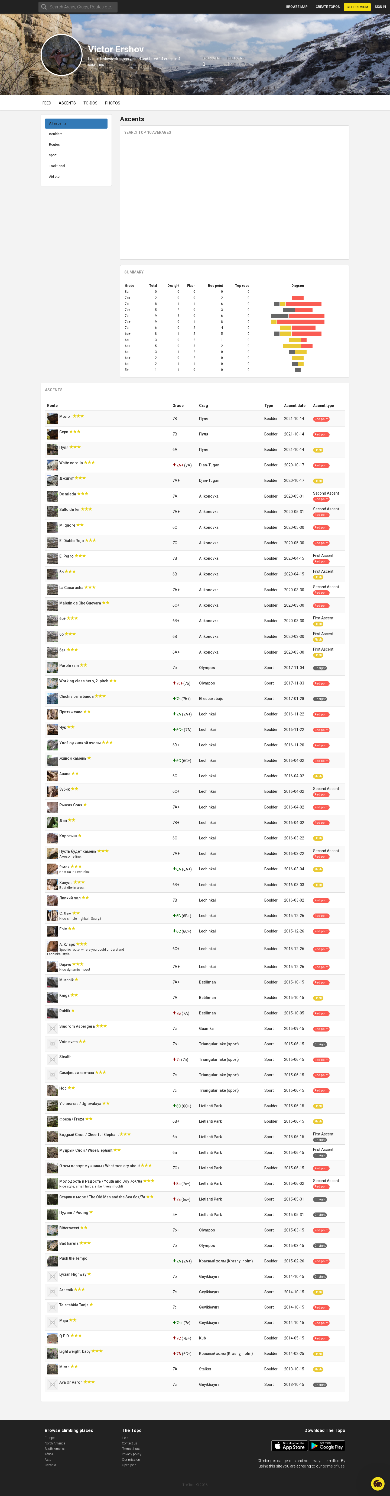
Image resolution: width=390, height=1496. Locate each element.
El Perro (66, 556)
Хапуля (66, 882)
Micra (64, 1367)
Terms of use (131, 1449)
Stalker (205, 1369)
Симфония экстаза (77, 1073)
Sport (53, 155)
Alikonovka (209, 496)
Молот (66, 416)
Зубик (65, 789)
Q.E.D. (64, 1336)
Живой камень (73, 758)
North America (55, 1443)
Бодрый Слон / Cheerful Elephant (89, 1134)
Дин (63, 820)
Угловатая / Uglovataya (80, 1104)
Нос (63, 1088)
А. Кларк (67, 944)
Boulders (56, 134)
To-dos (90, 103)
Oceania (50, 1465)
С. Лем (65, 913)
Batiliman (207, 982)
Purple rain (69, 665)
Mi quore (67, 525)
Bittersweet (69, 1228)
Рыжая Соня (71, 805)
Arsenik (66, 1290)
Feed (47, 103)
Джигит (66, 478)
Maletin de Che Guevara (80, 603)
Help (125, 1438)
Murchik (66, 980)
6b (61, 572)
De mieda (68, 494)
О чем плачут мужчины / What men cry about (100, 1166)
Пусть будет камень (78, 851)
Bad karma (69, 1243)
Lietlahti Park (210, 1106)
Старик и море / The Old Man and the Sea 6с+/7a (102, 1197)
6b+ (63, 618)
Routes (54, 145)
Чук (63, 727)
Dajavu (65, 964)
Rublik (65, 1011)
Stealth (65, 1057)
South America (55, 1449)
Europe (49, 1438)
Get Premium (357, 7)
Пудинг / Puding (74, 1212)
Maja (64, 1320)
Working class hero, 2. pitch (84, 681)
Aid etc (54, 177)
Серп (64, 432)
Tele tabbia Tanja (74, 1305)
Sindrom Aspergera (77, 1026)
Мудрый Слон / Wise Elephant (86, 1150)
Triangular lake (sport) (219, 1044)
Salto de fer (70, 509)
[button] (378, 1484)
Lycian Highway (73, 1274)
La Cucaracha (71, 587)
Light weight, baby (75, 1351)
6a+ (63, 650)
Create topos (328, 7)
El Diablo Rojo (72, 541)
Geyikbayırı (209, 1276)
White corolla (71, 463)
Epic (63, 929)
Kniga (64, 995)
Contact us (130, 1443)
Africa (49, 1454)
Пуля (203, 418)
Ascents (67, 103)
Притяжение (71, 712)
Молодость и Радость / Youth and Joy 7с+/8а (101, 1181)
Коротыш (68, 836)
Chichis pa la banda (77, 696)
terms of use (333, 1466)
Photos (112, 103)
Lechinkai (207, 714)
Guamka (206, 1028)
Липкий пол (70, 898)
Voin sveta (69, 1042)
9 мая (64, 867)
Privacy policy (131, 1454)
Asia (48, 1460)
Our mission (131, 1460)
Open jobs (129, 1465)
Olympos (207, 668)
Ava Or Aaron (71, 1382)
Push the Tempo (73, 1258)
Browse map (297, 7)
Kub (202, 1338)
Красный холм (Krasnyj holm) (226, 1261)
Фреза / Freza (72, 1119)
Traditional (57, 166)
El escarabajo (211, 698)
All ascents (57, 123)
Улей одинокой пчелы (80, 743)
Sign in (380, 7)
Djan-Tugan (209, 465)
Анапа (65, 774)
